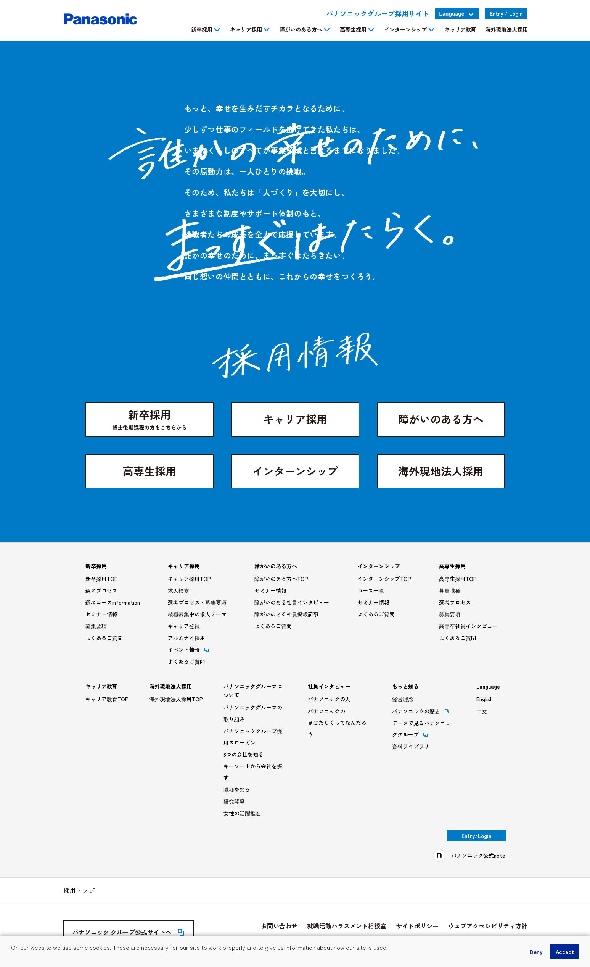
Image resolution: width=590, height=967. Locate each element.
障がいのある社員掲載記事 (286, 614)
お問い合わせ (279, 925)
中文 (481, 711)
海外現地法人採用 (441, 471)
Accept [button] (565, 952)
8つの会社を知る (243, 754)
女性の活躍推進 (242, 813)
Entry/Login (476, 835)
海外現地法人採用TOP (176, 699)
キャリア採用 (295, 419)
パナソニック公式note (478, 855)
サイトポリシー (417, 925)
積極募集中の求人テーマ (197, 614)
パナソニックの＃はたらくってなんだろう (337, 722)
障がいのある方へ (441, 419)
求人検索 (178, 590)
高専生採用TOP (458, 578)
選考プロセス (101, 590)
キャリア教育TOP (107, 699)
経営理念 (402, 699)
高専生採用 (149, 471)
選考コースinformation (112, 602)
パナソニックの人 (329, 699)
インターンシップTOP (384, 578)
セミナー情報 (101, 614)
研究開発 (234, 801)
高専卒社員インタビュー (468, 626)
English (484, 699)
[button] (12, 958)
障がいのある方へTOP (281, 578)
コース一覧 (370, 590)
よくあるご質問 (104, 638)
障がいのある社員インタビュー (291, 602)
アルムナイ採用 (186, 638)
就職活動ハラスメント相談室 (346, 925)
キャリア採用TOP (189, 578)
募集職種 (449, 590)
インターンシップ (295, 471)
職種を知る (236, 789)
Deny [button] (536, 952)
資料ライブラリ (410, 746)
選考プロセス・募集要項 (197, 602)
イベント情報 (188, 649)
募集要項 (96, 626)
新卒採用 (149, 419)
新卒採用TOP (101, 578)
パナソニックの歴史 (420, 711)
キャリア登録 (184, 626)
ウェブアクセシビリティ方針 (487, 925)
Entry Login (506, 13)
